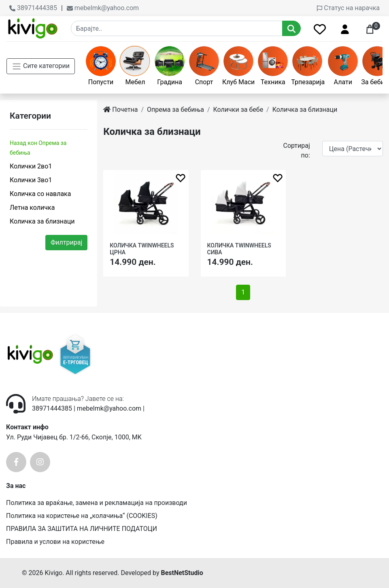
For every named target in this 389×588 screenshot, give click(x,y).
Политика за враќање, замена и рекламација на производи (96, 503)
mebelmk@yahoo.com (103, 8)
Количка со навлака (40, 194)
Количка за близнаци (42, 221)
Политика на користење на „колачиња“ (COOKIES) (81, 516)
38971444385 (33, 8)
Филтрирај (66, 242)
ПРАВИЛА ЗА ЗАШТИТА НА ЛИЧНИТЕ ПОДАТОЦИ (81, 529)
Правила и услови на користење (55, 541)
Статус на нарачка (348, 8)
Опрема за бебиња (175, 109)
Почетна (120, 109)
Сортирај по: (296, 150)
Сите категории (41, 66)
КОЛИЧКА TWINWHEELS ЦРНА (142, 249)
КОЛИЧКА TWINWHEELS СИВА (239, 249)
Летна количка (32, 207)
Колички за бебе (238, 109)
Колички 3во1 (31, 180)
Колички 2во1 (31, 166)
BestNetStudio (182, 573)
